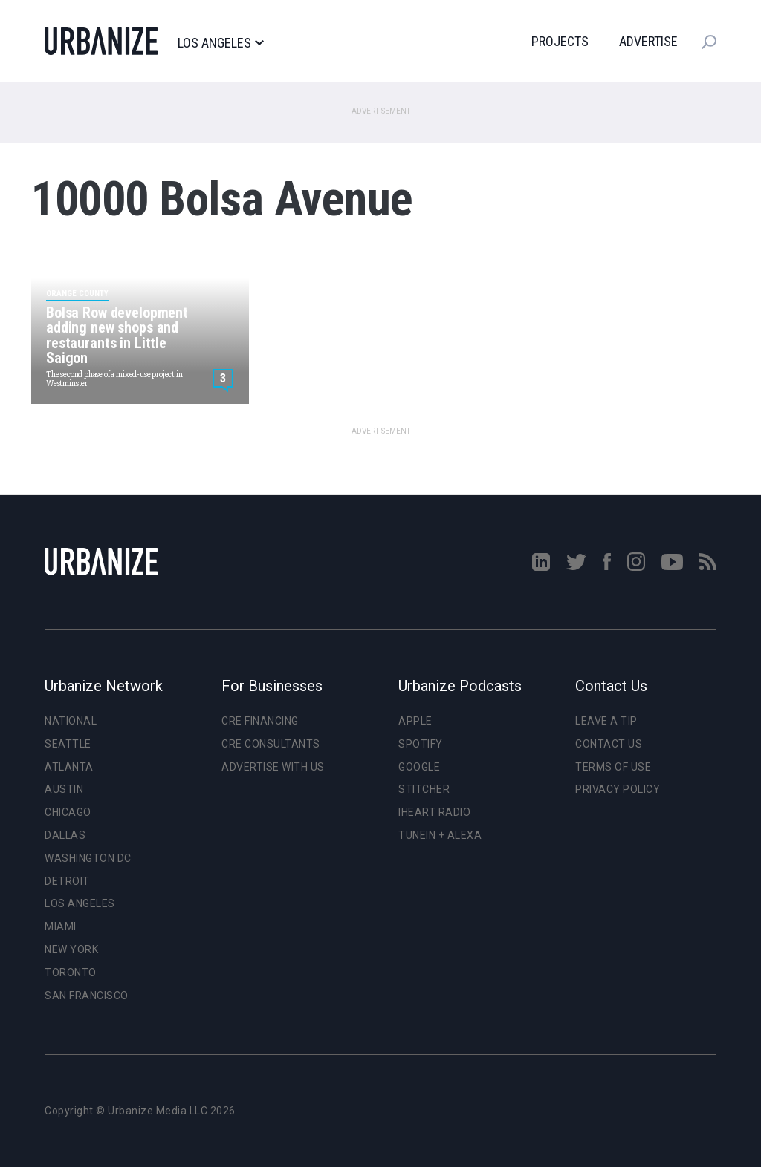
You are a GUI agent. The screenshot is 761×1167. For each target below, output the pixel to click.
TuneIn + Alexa (440, 835)
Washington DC (88, 858)
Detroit (67, 881)
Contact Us (608, 744)
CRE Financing (260, 721)
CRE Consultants (270, 744)
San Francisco (87, 995)
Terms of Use (613, 767)
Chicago (68, 812)
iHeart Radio (434, 812)
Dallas (65, 835)
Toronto (71, 972)
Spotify (420, 744)
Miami (61, 926)
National (71, 721)
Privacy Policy (617, 789)
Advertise (648, 41)
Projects (560, 41)
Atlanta (69, 767)
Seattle (68, 744)
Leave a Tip (606, 721)
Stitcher (424, 789)
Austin (64, 789)
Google (419, 767)
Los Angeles (220, 43)
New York (71, 949)
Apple (415, 721)
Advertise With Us (273, 767)
